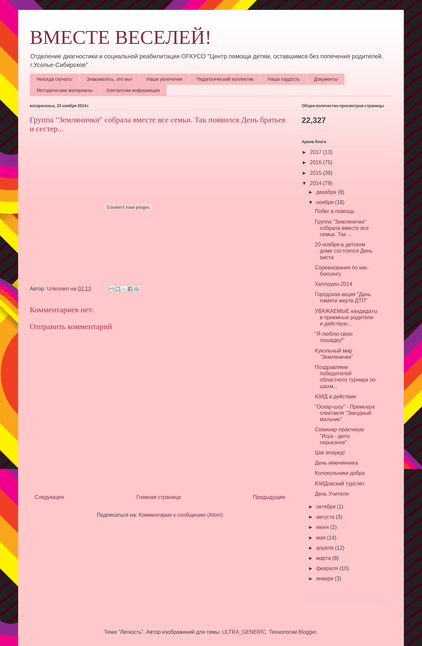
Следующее (49, 497)
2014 (316, 183)
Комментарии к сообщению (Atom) (181, 515)
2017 (316, 152)
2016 (316, 162)
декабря (327, 192)
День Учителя (331, 494)
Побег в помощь (334, 211)
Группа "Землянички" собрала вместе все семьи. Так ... (342, 228)
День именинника (336, 463)
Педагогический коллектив (225, 79)
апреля (325, 548)
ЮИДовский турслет (339, 483)
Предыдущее (269, 497)
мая (321, 537)
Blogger (307, 632)
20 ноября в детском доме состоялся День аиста (344, 251)
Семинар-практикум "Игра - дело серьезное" (339, 436)
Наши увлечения (164, 79)
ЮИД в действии (335, 396)
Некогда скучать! (55, 79)
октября (326, 506)
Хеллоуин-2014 (333, 284)
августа (326, 517)
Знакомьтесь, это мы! (109, 79)
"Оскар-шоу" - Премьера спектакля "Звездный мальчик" (345, 413)
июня (323, 527)
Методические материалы (64, 90)
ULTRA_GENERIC (244, 632)
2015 (316, 173)
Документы (326, 79)
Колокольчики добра (340, 473)
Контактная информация (133, 90)
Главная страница (158, 497)
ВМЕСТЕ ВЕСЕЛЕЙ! (121, 37)
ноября (325, 202)
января (325, 578)
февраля (328, 568)
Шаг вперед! (330, 452)
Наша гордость (284, 79)
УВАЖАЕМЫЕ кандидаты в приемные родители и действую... (346, 317)
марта (324, 558)
